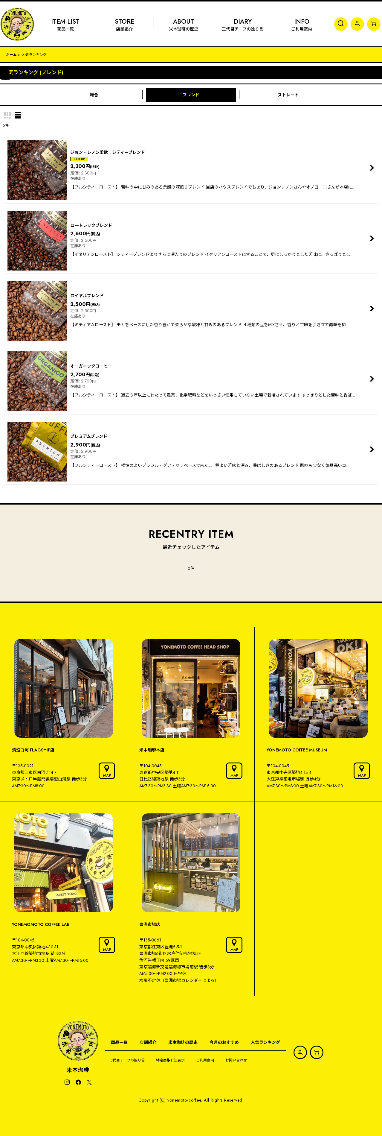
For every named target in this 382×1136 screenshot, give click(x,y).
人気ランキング (265, 1042)
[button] (341, 24)
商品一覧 (119, 1042)
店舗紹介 (148, 1042)
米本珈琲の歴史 (183, 1042)
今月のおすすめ (224, 1042)
